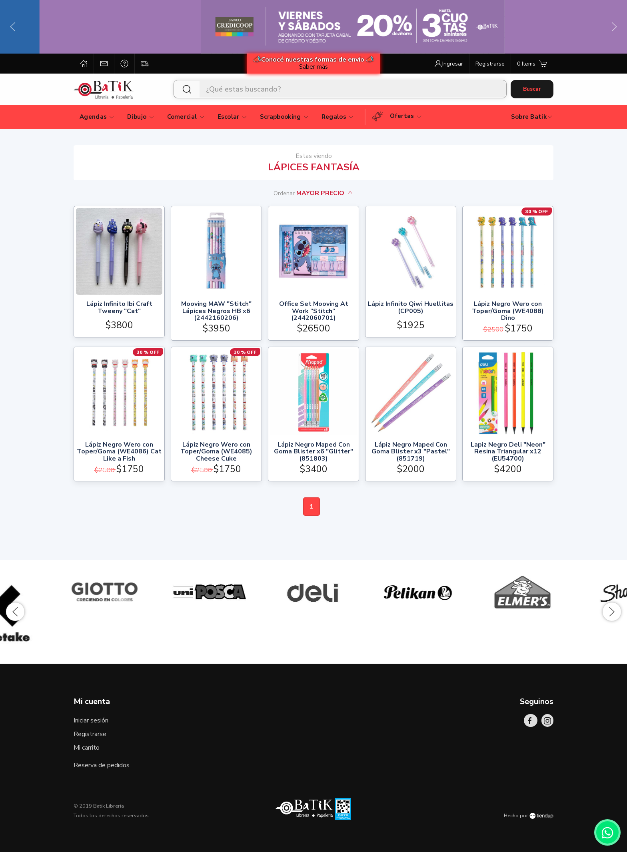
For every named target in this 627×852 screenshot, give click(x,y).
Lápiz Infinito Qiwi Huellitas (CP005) (410, 308)
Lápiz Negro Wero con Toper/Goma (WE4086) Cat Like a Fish (119, 452)
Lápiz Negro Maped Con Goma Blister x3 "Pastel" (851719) (410, 452)
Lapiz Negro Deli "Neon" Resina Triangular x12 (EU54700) (508, 452)
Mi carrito (87, 747)
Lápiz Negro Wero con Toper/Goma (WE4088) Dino (508, 311)
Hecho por (528, 815)
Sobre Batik (532, 117)
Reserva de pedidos (102, 765)
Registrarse (90, 734)
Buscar (532, 89)
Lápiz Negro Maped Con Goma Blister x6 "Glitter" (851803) (313, 452)
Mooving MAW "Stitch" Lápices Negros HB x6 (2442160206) (216, 311)
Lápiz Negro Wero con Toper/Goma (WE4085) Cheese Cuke (216, 452)
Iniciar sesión (91, 720)
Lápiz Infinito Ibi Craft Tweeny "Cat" (119, 308)
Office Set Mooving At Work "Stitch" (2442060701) (313, 311)
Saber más (313, 67)
